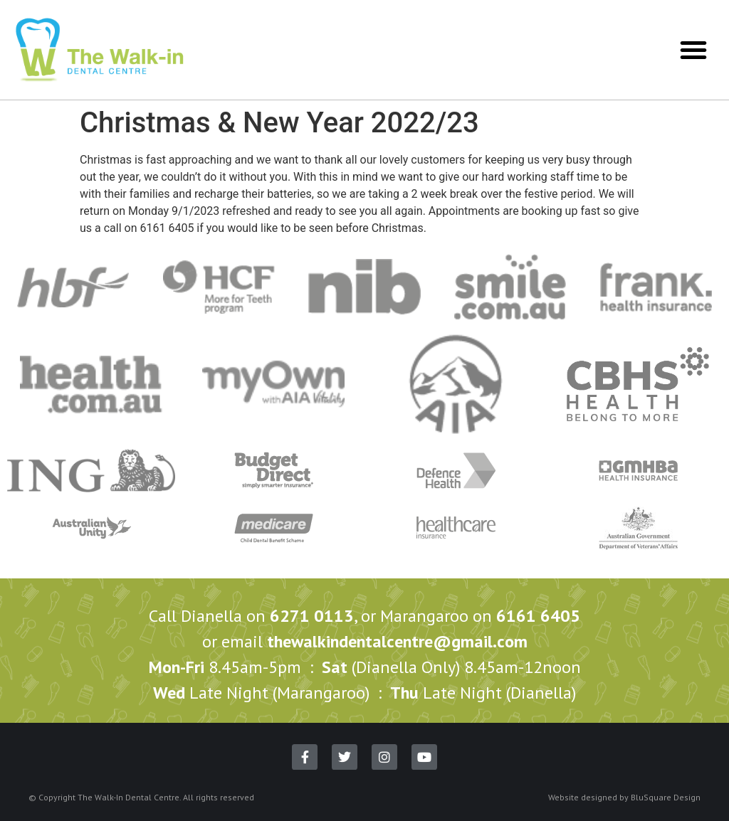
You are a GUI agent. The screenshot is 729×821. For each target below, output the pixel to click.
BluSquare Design (666, 797)
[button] (693, 49)
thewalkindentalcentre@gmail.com (397, 641)
